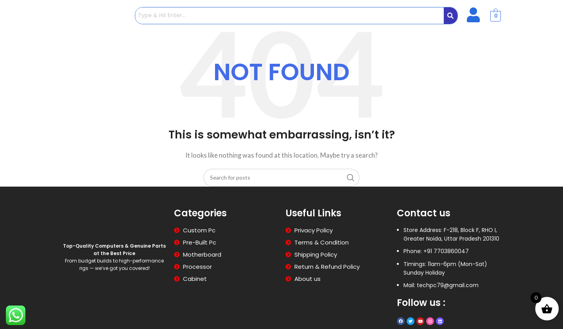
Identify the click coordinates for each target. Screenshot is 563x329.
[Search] (281, 178)
